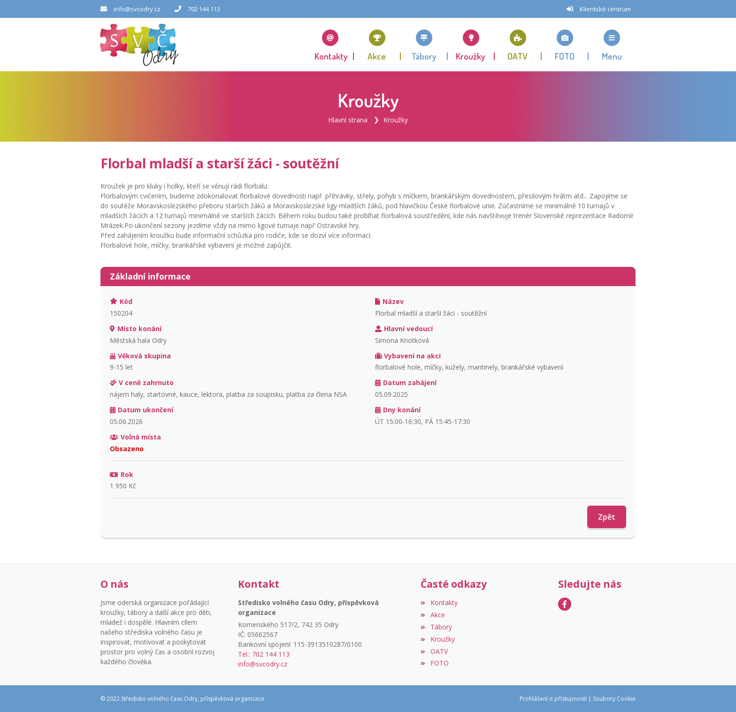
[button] (612, 44)
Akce (433, 614)
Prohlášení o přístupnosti (553, 698)
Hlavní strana (348, 119)
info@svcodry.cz (137, 9)
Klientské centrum (605, 9)
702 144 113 (204, 9)
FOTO (434, 663)
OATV (434, 650)
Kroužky (395, 119)
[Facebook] (564, 603)
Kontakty (439, 602)
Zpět (606, 517)
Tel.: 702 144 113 (264, 653)
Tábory (436, 626)
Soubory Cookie (614, 698)
